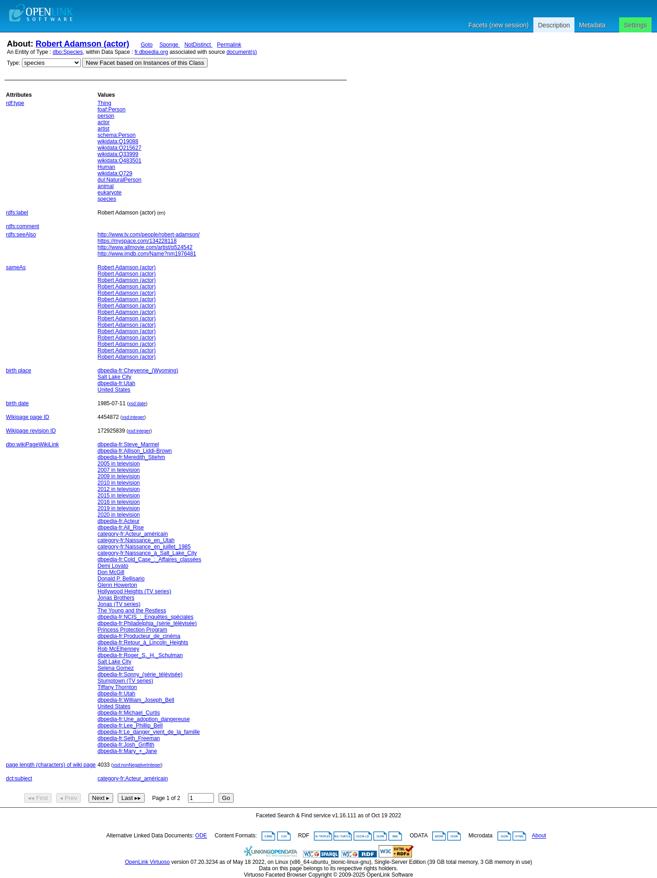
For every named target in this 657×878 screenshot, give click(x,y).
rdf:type (15, 103)
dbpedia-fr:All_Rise (121, 527)
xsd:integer (133, 417)
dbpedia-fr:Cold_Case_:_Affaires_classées (149, 559)
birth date (17, 403)
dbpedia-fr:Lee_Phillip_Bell (130, 725)
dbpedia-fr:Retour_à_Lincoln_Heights (143, 642)
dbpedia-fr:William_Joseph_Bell (136, 700)
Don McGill (111, 572)
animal (106, 186)
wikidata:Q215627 (119, 148)
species (107, 199)
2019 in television (119, 508)
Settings (635, 25)
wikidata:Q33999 (118, 154)
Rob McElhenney (118, 649)
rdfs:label (17, 212)
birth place (18, 370)
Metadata (592, 25)
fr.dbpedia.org (151, 52)
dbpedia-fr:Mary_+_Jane (127, 751)
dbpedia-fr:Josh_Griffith (126, 745)
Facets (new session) (499, 25)
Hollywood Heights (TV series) (134, 591)
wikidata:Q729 (115, 173)
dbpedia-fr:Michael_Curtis (129, 713)
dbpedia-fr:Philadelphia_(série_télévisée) (147, 623)
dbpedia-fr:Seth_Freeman (129, 738)
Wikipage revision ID (31, 431)
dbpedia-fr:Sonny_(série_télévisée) (140, 674)
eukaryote (110, 192)
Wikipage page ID (27, 417)
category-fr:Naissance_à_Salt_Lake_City (147, 553)
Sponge (169, 45)
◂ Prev (68, 797)
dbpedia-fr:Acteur (119, 521)
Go (226, 797)
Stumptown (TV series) (125, 681)
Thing (104, 103)
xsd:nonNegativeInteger (137, 765)
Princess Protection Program (132, 630)
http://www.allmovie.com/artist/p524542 (145, 247)
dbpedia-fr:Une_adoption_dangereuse (144, 719)
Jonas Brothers (116, 598)
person (106, 116)
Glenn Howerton (117, 585)
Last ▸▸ (131, 797)
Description (554, 25)
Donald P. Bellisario (121, 578)
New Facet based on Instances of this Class (145, 62)
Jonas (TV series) (119, 604)
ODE (201, 836)
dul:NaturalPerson (119, 180)
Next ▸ (101, 797)
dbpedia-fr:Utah (117, 383)
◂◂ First (38, 797)
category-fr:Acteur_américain (133, 534)
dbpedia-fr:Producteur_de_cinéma (139, 636)
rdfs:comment (22, 226)
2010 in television (119, 483)
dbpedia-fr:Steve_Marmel (128, 444)
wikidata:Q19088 (118, 141)
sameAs (16, 267)
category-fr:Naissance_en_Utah (136, 540)
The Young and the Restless (132, 610)
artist (104, 128)
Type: (13, 63)
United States (114, 390)
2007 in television (119, 470)
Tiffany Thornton (117, 687)
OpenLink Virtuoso (147, 862)
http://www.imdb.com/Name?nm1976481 (147, 254)
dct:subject (19, 778)
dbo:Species (68, 52)
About (539, 836)
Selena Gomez (116, 668)
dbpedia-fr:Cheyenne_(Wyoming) (138, 370)
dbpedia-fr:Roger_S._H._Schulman (140, 655)
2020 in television (119, 515)
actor (104, 122)
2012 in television (119, 489)
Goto (146, 45)
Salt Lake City (114, 377)
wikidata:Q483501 (119, 160)
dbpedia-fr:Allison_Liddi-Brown (135, 451)
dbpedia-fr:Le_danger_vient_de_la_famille (149, 732)
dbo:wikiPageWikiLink (32, 444)
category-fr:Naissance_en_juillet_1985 (144, 547)
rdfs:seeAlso (21, 234)
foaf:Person (111, 109)
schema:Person (117, 135)
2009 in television (119, 476)
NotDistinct (198, 45)
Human (106, 167)
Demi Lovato (113, 566)
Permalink (229, 45)
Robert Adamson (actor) (82, 43)
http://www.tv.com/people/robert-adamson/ (149, 234)
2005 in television (119, 463)
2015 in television (119, 495)
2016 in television (119, 502)
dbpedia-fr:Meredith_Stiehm (131, 457)
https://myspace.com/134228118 (137, 241)
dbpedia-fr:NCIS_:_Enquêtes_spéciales (145, 617)
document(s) (241, 52)
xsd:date (137, 403)
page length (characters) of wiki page (51, 765)
